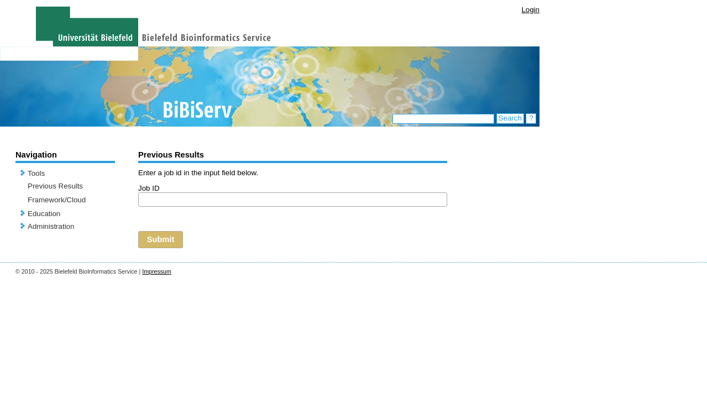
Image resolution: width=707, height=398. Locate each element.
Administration (51, 226)
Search (510, 118)
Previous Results (55, 186)
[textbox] (292, 199)
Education (44, 214)
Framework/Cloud (57, 200)
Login (530, 10)
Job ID (149, 188)
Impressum (156, 271)
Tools (36, 173)
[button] (160, 239)
